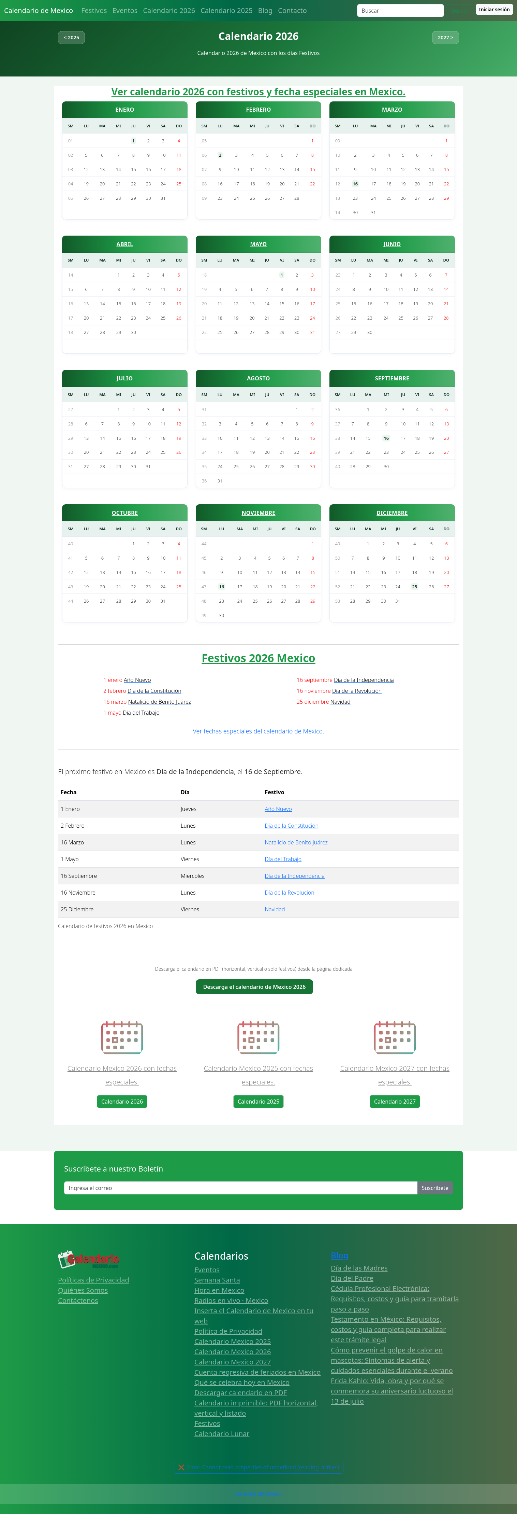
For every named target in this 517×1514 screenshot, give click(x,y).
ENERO (124, 109)
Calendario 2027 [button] (395, 1101)
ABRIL (125, 244)
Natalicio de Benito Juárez (296, 842)
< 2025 (71, 37)
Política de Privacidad (228, 1331)
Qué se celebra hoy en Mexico (242, 1382)
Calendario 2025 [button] (258, 1101)
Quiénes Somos (83, 1290)
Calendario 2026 (169, 10)
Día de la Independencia (295, 876)
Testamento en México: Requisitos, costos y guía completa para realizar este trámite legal (388, 1329)
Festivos (94, 10)
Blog (265, 10)
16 (355, 184)
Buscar (460, 10)
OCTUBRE (125, 513)
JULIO (125, 378)
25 (414, 587)
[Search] (400, 10)
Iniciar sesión (494, 9)
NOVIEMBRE (258, 513)
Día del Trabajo (283, 859)
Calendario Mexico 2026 (232, 1351)
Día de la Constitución (292, 825)
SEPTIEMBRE (392, 378)
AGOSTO (258, 378)
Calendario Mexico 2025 (232, 1341)
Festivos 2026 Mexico (258, 657)
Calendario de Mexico (38, 10)
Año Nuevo (278, 809)
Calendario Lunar (222, 1433)
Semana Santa (217, 1280)
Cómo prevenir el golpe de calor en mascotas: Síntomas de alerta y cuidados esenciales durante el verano (392, 1360)
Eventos (125, 10)
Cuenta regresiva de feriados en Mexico (257, 1372)
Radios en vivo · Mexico (231, 1300)
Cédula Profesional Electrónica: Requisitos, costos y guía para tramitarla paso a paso (395, 1299)
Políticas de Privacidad (93, 1280)
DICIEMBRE (392, 513)
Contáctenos (78, 1300)
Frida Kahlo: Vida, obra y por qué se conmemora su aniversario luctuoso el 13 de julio (392, 1391)
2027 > (445, 37)
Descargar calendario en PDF (240, 1392)
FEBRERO (258, 109)
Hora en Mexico (219, 1290)
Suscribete (435, 1188)
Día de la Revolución (289, 892)
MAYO (258, 244)
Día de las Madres (359, 1268)
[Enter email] (241, 1187)
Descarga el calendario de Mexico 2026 (254, 987)
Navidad (275, 909)
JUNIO (392, 244)
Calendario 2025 (227, 10)
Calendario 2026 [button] (122, 1101)
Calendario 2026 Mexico (258, 1494)
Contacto (292, 10)
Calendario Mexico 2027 (232, 1361)
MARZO (392, 109)
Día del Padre (352, 1278)
